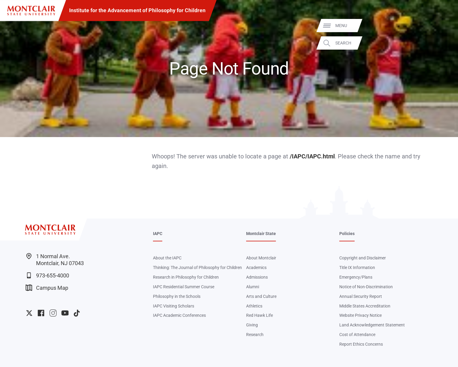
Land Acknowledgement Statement (372, 325)
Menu (442, 25)
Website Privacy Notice (360, 315)
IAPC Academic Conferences (179, 315)
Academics (256, 267)
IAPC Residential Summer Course (183, 286)
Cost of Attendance (357, 334)
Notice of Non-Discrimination (366, 286)
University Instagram (53, 313)
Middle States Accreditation (364, 306)
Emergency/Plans (355, 277)
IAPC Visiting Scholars (173, 306)
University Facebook (41, 313)
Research (255, 334)
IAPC (157, 233)
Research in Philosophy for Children (186, 277)
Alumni (252, 286)
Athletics (254, 306)
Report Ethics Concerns (361, 344)
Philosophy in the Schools (176, 296)
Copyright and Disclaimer (362, 257)
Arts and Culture (261, 296)
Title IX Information (357, 267)
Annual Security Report (360, 296)
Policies (347, 233)
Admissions (257, 277)
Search (444, 42)
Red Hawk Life (259, 315)
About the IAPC (167, 257)
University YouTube (65, 313)
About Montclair (261, 257)
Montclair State (261, 233)
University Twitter (29, 313)
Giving (252, 325)
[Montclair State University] (31, 10)
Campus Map (47, 287)
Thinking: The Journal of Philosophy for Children (197, 267)
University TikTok (77, 313)
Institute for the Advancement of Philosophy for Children (137, 10)
